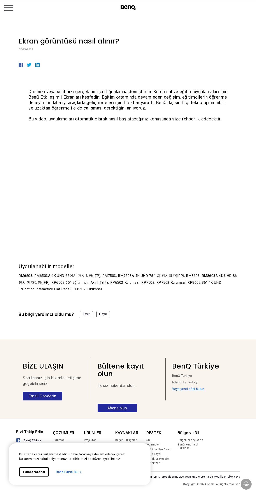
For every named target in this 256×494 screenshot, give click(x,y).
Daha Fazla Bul (69, 472)
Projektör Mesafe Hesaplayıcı (157, 460)
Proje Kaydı (153, 454)
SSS (148, 440)
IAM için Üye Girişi (158, 449)
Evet (86, 314)
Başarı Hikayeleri (126, 440)
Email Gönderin (42, 396)
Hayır (103, 314)
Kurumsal (59, 440)
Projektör (90, 440)
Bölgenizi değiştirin (190, 440)
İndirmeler (153, 444)
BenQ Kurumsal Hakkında (188, 446)
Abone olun (117, 408)
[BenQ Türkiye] (29, 441)
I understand (34, 472)
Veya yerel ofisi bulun (188, 389)
